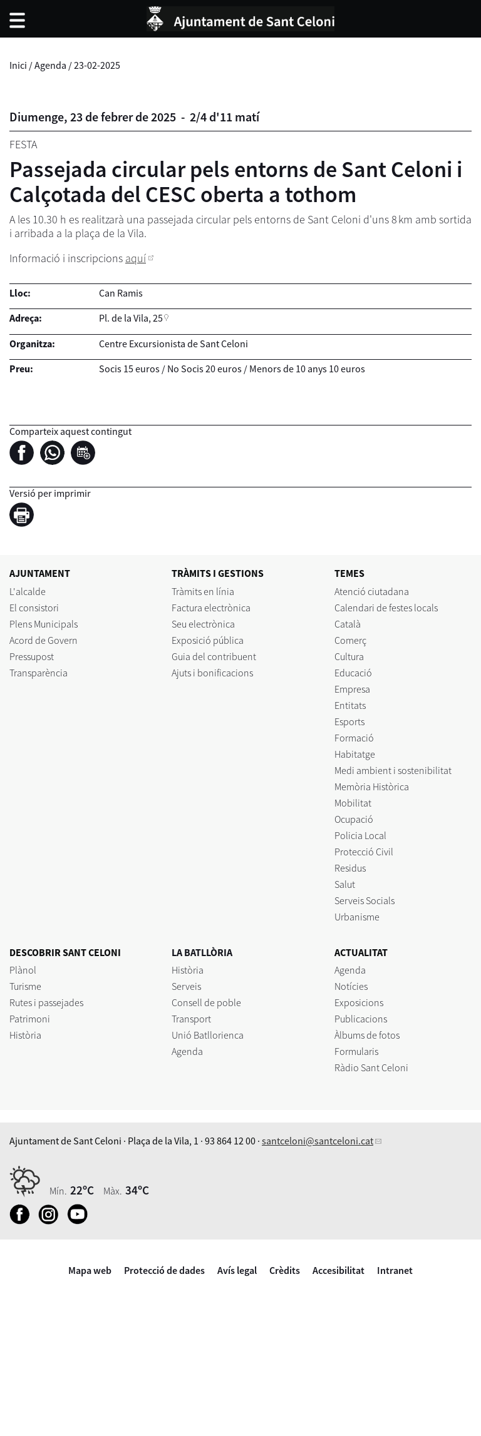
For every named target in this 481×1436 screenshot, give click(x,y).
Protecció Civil (363, 851)
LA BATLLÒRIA (202, 952)
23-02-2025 (97, 65)
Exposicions (358, 1002)
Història (25, 1035)
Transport (191, 1018)
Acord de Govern (43, 640)
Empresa (352, 689)
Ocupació (353, 819)
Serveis (186, 986)
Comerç (350, 640)
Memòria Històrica (371, 786)
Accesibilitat (339, 1270)
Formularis (356, 1051)
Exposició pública (208, 640)
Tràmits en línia (203, 591)
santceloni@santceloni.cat (317, 1140)
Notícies (351, 986)
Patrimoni (29, 1018)
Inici (18, 65)
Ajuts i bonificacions (212, 672)
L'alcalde (27, 591)
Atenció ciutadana (371, 591)
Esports (349, 721)
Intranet (395, 1270)
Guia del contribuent (214, 656)
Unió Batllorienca (208, 1035)
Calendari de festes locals (386, 607)
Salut (344, 884)
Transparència (38, 672)
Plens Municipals (43, 624)
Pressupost (31, 656)
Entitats (350, 705)
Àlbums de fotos (367, 1035)
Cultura (349, 656)
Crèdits (284, 1270)
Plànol (22, 970)
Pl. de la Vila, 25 (131, 318)
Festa (23, 144)
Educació (353, 672)
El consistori (34, 607)
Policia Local (360, 835)
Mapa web (89, 1270)
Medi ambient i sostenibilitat (393, 770)
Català (347, 624)
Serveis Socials (364, 900)
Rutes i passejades (46, 1002)
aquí (135, 258)
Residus (350, 868)
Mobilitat (352, 803)
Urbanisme (357, 916)
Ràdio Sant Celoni (371, 1067)
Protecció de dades (164, 1270)
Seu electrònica (203, 624)
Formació (354, 737)
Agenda (50, 65)
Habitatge (354, 754)
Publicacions (360, 1018)
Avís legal (237, 1270)
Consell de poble (206, 1002)
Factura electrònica (211, 607)
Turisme (25, 986)
